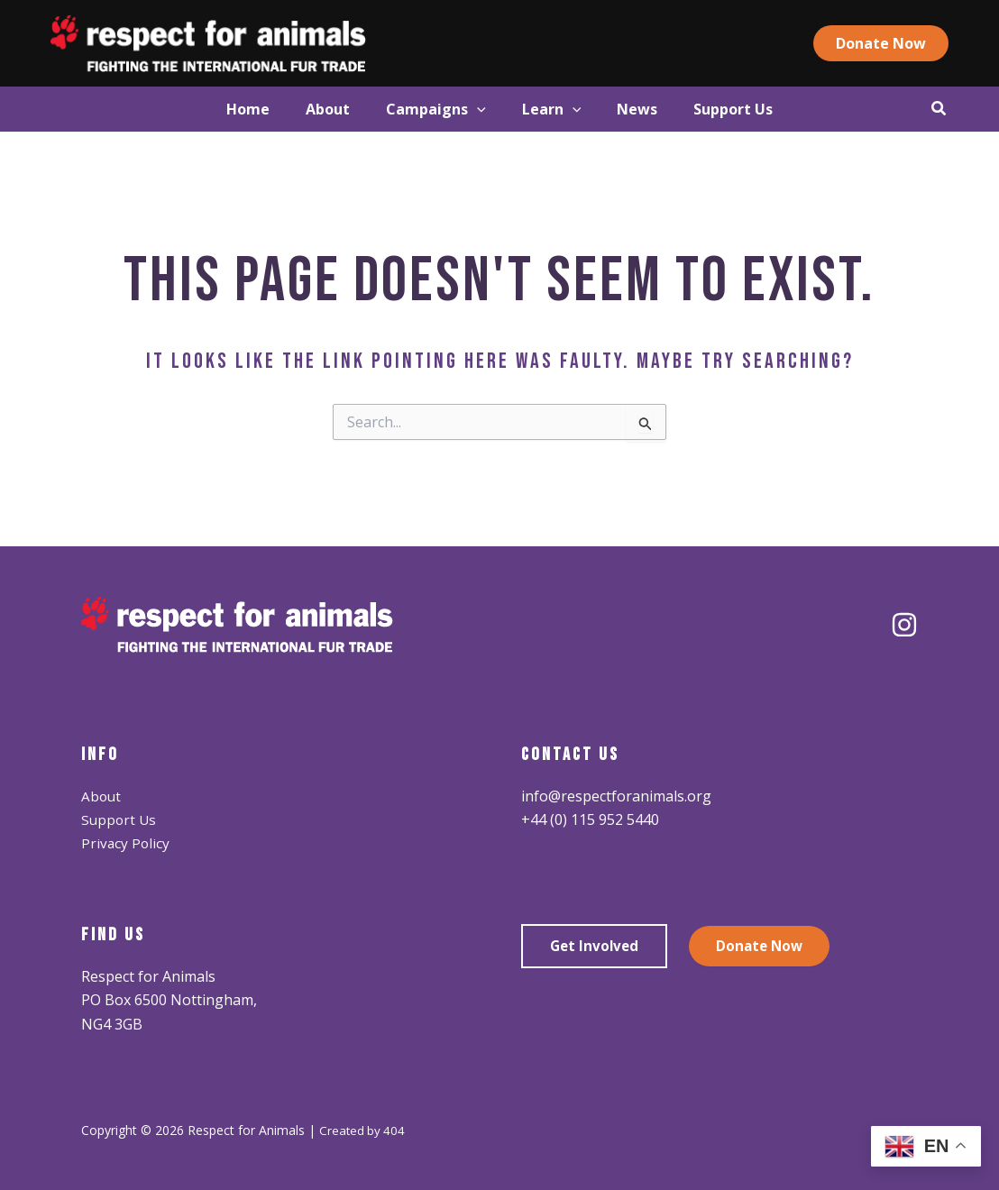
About (102, 796)
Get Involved (596, 947)
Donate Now (764, 947)
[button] (910, 43)
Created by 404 (363, 1130)
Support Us (120, 819)
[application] (468, 109)
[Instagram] (904, 624)
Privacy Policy (126, 843)
